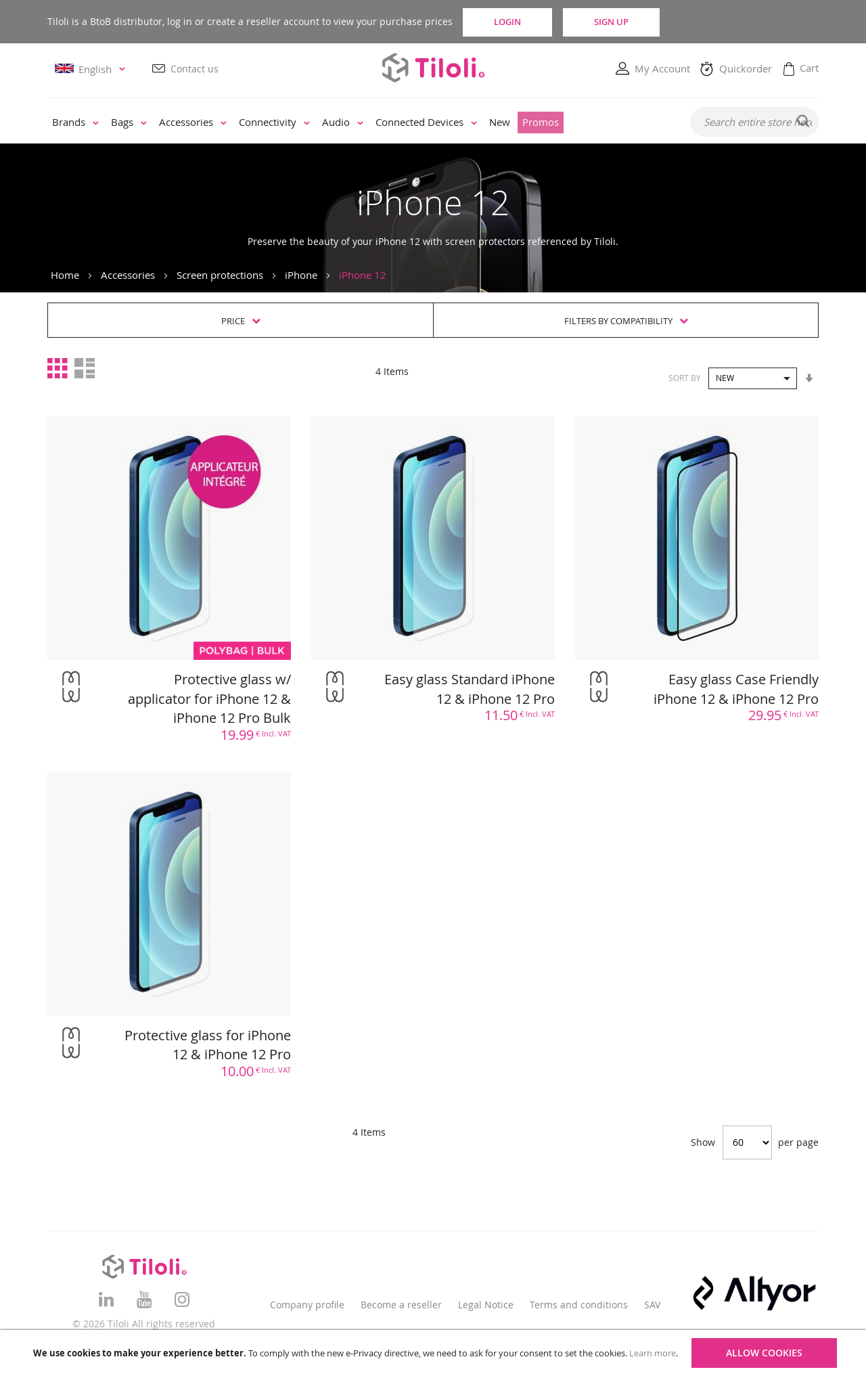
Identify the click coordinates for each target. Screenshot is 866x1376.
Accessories (128, 275)
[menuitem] (75, 123)
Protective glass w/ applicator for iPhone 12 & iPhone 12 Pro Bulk (209, 698)
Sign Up (637, 22)
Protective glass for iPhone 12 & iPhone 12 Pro (207, 1045)
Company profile (307, 1304)
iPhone (301, 275)
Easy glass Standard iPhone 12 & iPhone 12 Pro (469, 689)
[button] (92, 69)
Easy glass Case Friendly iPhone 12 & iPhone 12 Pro (736, 689)
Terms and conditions (579, 1304)
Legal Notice (486, 1304)
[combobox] (754, 122)
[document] (434, 1353)
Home (65, 275)
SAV (652, 1304)
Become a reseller (401, 1304)
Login (517, 22)
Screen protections (220, 275)
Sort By (684, 377)
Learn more (652, 1353)
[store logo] (433, 68)
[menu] (359, 123)
